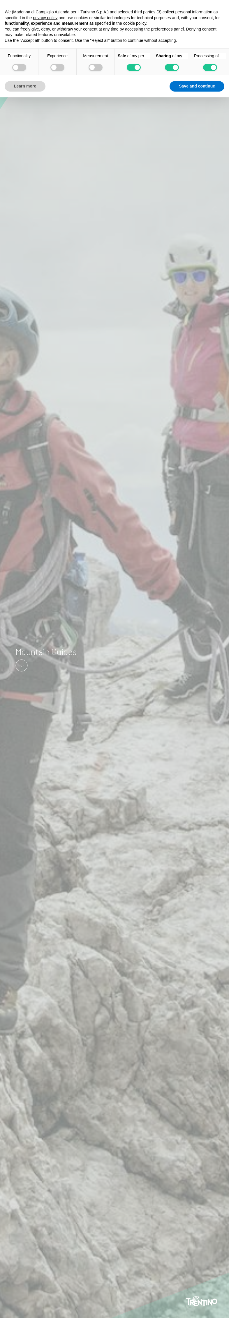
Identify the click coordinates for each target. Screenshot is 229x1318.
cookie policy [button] (134, 23)
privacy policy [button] (45, 17)
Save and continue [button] (197, 86)
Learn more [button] (25, 86)
